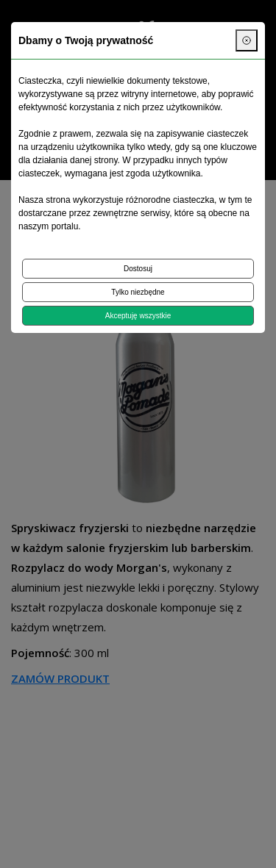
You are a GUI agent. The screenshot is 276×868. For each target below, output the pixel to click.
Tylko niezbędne (137, 292)
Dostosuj (138, 269)
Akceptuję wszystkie (138, 316)
